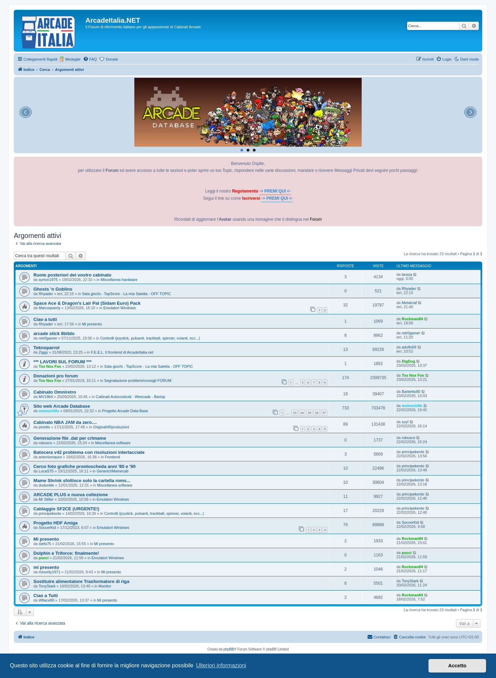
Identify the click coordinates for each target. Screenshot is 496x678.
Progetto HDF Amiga (55, 522)
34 (302, 412)
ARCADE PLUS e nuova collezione (70, 494)
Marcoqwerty (49, 308)
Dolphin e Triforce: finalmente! (66, 553)
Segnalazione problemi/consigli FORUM (137, 380)
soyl (405, 422)
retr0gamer (48, 338)
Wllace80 (46, 600)
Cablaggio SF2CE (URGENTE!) (66, 508)
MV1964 (46, 397)
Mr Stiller (46, 499)
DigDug (408, 361)
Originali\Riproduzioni (111, 427)
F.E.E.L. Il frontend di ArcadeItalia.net (122, 352)
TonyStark (47, 586)
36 (316, 412)
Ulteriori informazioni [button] (221, 665)
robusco (45, 443)
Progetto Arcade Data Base (125, 411)
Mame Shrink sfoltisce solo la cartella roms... (81, 480)
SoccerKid (47, 527)
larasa (407, 274)
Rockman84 (412, 319)
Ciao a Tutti (45, 595)
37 (324, 412)
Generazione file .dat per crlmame (69, 438)
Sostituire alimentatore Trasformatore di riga (81, 581)
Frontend (112, 457)
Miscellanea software (113, 443)
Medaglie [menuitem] (73, 59)
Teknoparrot (46, 347)
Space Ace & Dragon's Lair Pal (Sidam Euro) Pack (87, 303)
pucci (44, 558)
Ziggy (43, 352)
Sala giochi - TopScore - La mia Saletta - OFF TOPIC (126, 294)
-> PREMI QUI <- (275, 191)
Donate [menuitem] (112, 59)
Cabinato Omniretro (54, 392)
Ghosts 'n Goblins (52, 289)
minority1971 (49, 572)
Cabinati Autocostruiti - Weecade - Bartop (130, 397)
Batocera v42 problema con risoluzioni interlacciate (88, 452)
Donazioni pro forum (55, 375)
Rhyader (46, 294)
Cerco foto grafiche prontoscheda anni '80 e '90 (84, 466)
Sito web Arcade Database (61, 406)
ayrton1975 (48, 280)
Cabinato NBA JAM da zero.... (65, 422)
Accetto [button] (457, 665)
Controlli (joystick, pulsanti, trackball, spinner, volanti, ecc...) (150, 338)
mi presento (46, 567)
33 (294, 412)
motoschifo (49, 411)
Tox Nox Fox (50, 366)
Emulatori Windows (119, 308)
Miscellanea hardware (119, 280)
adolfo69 (409, 347)
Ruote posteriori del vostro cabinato (72, 275)
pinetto (44, 427)
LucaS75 (46, 471)
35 (309, 412)
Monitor (105, 586)
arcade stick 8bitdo (53, 333)
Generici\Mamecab (112, 471)
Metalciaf (409, 303)
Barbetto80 (411, 391)
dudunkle (46, 485)
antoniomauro (50, 457)
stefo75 (45, 544)
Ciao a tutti (45, 319)
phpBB (229, 649)
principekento (413, 452)
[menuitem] (90, 59)
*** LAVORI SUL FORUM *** (62, 361)
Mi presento (92, 324)
